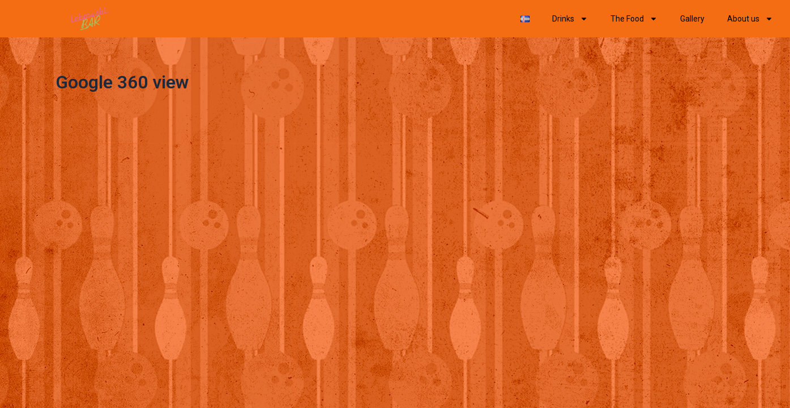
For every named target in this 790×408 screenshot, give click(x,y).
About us (750, 18)
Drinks (570, 18)
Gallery (692, 18)
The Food (633, 18)
